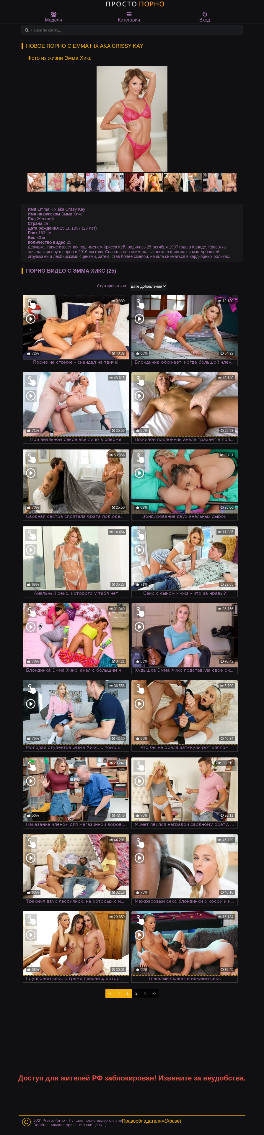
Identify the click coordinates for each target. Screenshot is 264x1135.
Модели (53, 17)
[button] (231, 71)
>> (154, 993)
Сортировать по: (113, 286)
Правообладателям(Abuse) (151, 1121)
